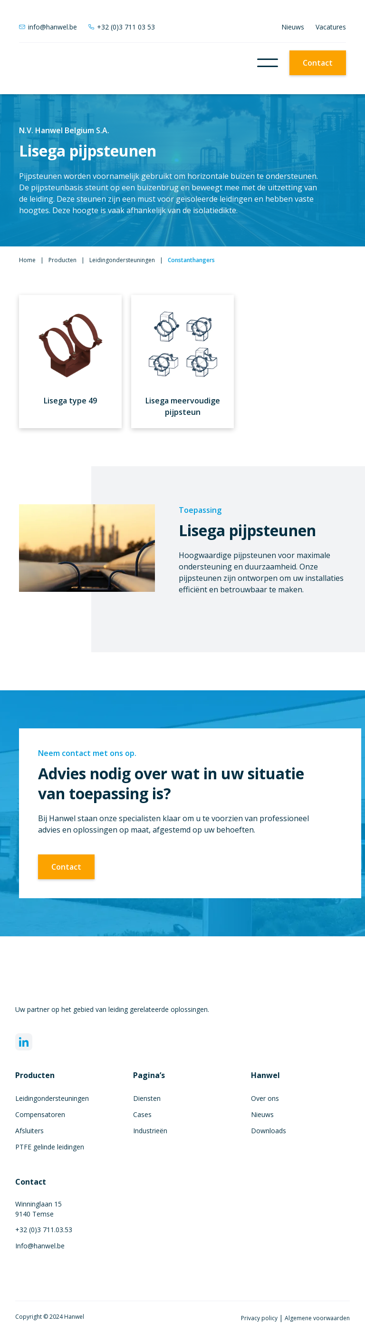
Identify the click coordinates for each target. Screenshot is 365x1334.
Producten (62, 260)
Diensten (147, 1098)
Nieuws (292, 26)
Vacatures (331, 26)
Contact (318, 63)
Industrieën (150, 1130)
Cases (142, 1114)
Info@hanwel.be (40, 1245)
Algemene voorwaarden (317, 1318)
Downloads (268, 1130)
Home (27, 260)
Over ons (265, 1098)
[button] (267, 63)
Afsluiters (29, 1130)
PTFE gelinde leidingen (49, 1146)
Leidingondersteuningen (122, 260)
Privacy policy (260, 1318)
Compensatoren (40, 1114)
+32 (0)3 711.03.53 (43, 1229)
